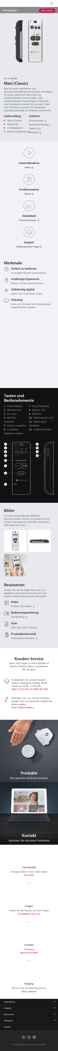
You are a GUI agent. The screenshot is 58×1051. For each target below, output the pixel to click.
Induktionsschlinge (40, 124)
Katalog (29, 983)
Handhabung (19, 617)
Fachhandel (29, 867)
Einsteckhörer (37, 120)
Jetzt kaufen (47, 10)
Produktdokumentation (24, 638)
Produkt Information (22, 606)
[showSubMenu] (29, 10)
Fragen (29, 906)
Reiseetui (35, 132)
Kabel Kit (35, 128)
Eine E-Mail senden (21, 707)
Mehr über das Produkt (24, 627)
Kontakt (29, 944)
